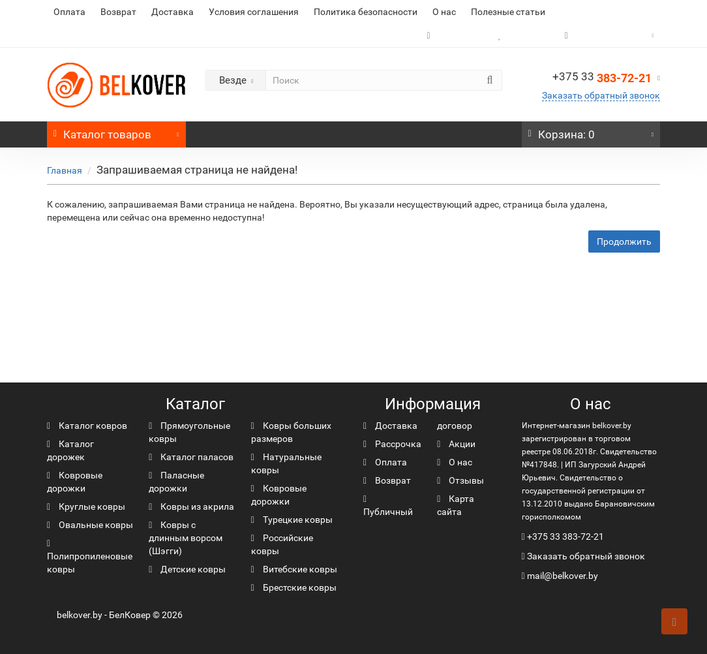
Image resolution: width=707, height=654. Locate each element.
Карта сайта (455, 505)
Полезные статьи (508, 12)
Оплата (69, 12)
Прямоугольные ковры (189, 432)
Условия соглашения (254, 12)
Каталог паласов (191, 457)
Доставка (172, 12)
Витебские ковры (294, 569)
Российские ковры (282, 544)
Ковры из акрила (191, 506)
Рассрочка (392, 444)
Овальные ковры (90, 525)
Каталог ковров (87, 425)
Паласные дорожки (176, 481)
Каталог (116, 131)
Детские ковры (187, 569)
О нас (444, 12)
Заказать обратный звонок (601, 95)
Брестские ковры (294, 587)
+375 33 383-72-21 (565, 536)
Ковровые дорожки (74, 481)
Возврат (118, 12)
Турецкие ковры (292, 519)
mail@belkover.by (560, 575)
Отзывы (460, 480)
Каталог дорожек (70, 450)
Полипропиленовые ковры (89, 556)
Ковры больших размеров (291, 432)
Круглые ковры (86, 506)
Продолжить (624, 241)
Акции (456, 444)
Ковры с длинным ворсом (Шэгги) (185, 538)
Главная (64, 170)
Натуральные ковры (286, 463)
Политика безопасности (365, 12)
